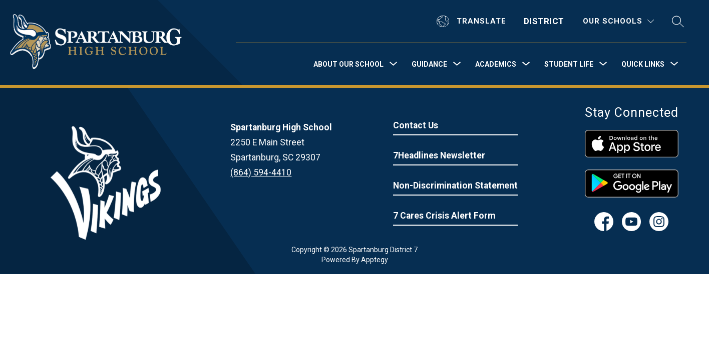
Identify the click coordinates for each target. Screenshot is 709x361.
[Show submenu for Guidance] (429, 64)
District (544, 21)
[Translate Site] (473, 21)
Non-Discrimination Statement (455, 185)
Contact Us (415, 125)
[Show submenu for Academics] (495, 64)
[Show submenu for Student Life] (568, 64)
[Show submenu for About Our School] (348, 64)
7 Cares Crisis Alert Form (444, 216)
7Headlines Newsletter (439, 155)
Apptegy (374, 260)
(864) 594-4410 (260, 172)
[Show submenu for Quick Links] (642, 64)
